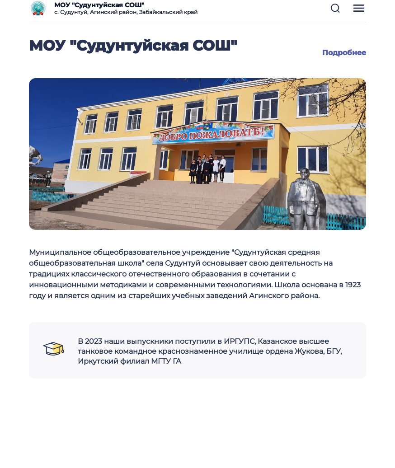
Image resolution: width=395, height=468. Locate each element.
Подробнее (344, 52)
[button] (335, 8)
